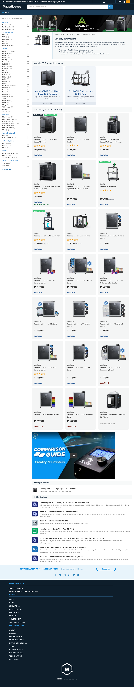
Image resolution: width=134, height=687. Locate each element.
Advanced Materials (10, 123)
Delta (5, 148)
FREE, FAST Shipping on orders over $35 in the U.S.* (20, 2)
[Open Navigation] (5, 12)
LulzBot (6, 75)
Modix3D (6, 83)
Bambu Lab (7, 53)
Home (56, 34)
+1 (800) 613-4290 (58, 2)
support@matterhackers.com (23, 591)
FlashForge (7, 66)
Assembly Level (8, 133)
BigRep (5, 55)
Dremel (6, 62)
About (12, 630)
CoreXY (6, 145)
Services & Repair (17, 622)
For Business (8, 29)
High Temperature (9, 119)
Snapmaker (7, 96)
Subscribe (106, 569)
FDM (5, 37)
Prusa (5, 90)
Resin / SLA (7, 39)
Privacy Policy (16, 653)
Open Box (6, 155)
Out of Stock (104, 383)
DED (5, 35)
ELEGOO (6, 64)
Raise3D (6, 94)
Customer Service (46, 2)
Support (13, 616)
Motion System (8, 141)
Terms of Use (15, 656)
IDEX (5, 130)
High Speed (7, 117)
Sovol (5, 98)
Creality (78, 34)
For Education (8, 27)
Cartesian (7, 143)
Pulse (5, 92)
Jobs (11, 646)
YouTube (78, 575)
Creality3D (7, 60)
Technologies (7, 32)
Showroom (14, 606)
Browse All (6, 169)
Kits (5, 136)
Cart (124, 1)
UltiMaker (7, 101)
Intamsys (6, 73)
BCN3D (6, 58)
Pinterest (74, 575)
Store (62, 34)
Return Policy (16, 650)
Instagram (65, 575)
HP (4, 71)
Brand (4, 49)
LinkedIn (69, 575)
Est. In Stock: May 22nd (41, 204)
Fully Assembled (9, 138)
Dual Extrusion (8, 128)
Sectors (5, 22)
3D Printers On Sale (10, 158)
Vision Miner (7, 107)
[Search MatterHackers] (110, 7)
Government (15, 619)
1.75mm (6, 163)
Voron (5, 103)
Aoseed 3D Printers (9, 51)
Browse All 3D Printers (12, 18)
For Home (7, 25)
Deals (4, 151)
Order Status (15, 637)
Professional (15, 609)
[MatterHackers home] (67, 669)
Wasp (5, 105)
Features (5, 115)
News (11, 603)
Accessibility (15, 659)
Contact (13, 633)
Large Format (8, 121)
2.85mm (6, 165)
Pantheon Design (9, 86)
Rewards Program (18, 643)
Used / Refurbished (10, 153)
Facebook (56, 575)
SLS (5, 41)
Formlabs (7, 68)
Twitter (60, 575)
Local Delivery (16, 640)
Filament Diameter (10, 161)
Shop (11, 599)
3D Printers (69, 34)
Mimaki (6, 81)
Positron (6, 88)
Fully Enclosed (8, 126)
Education (14, 612)
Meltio (5, 79)
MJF (5, 43)
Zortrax (6, 111)
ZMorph (6, 109)
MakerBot (6, 77)
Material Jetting (8, 45)
